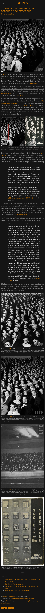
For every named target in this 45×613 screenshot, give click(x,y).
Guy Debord (30, 601)
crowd (15, 601)
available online (27, 105)
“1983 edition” (19, 95)
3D (7, 601)
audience (10, 601)
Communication (14, 598)
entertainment (22, 601)
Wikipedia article (6, 93)
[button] (3, 3)
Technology (30, 598)
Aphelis (22, 3)
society (36, 601)
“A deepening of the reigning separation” (17, 590)
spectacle (3, 603)
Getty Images (32, 83)
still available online (21, 214)
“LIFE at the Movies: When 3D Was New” (21, 198)
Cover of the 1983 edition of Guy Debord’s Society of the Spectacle (21, 11)
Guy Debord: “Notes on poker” (14, 584)
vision (8, 603)
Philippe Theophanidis (9, 596)
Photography (22, 598)
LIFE (4, 74)
